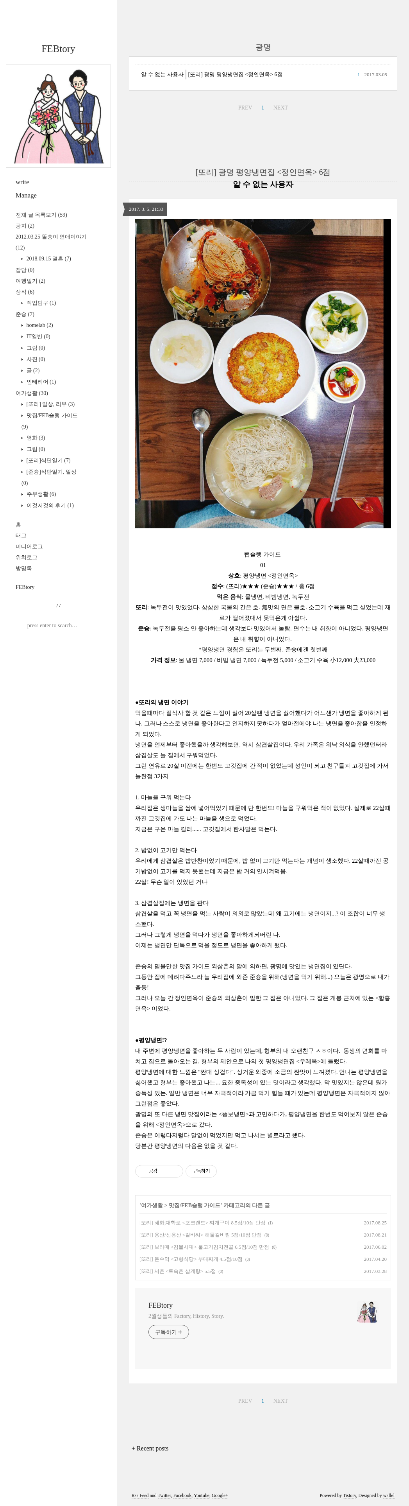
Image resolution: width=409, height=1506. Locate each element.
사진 (35, 359)
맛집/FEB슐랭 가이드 (195, 1205)
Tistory (349, 1495)
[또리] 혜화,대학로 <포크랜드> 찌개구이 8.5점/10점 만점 (202, 1223)
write (22, 182)
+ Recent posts (150, 1448)
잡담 (25, 270)
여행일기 (30, 281)
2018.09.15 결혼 (48, 259)
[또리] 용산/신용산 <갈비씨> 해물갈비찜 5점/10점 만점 (200, 1235)
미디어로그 (29, 546)
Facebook (182, 1495)
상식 (25, 292)
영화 (35, 438)
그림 (35, 348)
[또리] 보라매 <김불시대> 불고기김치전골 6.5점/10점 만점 (204, 1247)
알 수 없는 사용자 (162, 74)
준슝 (25, 314)
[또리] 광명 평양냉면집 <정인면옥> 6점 (235, 74)
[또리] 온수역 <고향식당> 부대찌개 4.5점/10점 (191, 1259)
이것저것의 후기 (49, 505)
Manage (26, 195)
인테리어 (40, 382)
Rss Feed (140, 1495)
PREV (245, 108)
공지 (25, 226)
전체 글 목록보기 (41, 215)
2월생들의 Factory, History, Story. (186, 1316)
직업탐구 (40, 303)
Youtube (201, 1495)
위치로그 (27, 557)
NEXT (280, 108)
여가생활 (32, 393)
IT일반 (37, 336)
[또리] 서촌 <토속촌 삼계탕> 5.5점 (177, 1271)
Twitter (164, 1495)
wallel (389, 1495)
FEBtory (58, 48)
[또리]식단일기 (48, 460)
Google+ (220, 1495)
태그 (21, 535)
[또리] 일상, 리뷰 (50, 404)
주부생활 (40, 494)
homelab (39, 325)
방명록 (24, 568)
